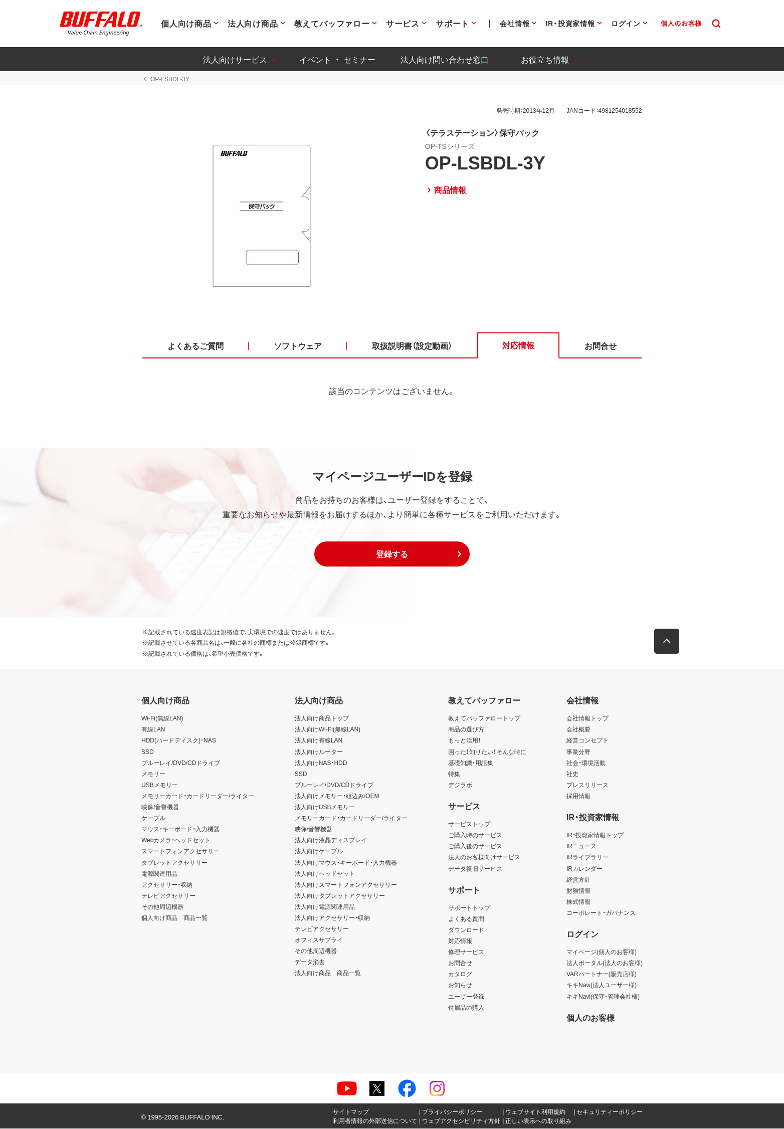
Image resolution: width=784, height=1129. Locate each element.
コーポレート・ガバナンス (601, 912)
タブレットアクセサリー (174, 862)
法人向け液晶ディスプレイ (331, 840)
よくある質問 (466, 918)
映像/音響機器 (160, 807)
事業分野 (578, 752)
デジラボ (460, 785)
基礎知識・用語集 (470, 763)
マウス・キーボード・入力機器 (180, 829)
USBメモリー (159, 785)
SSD (147, 752)
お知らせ (460, 985)
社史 (572, 774)
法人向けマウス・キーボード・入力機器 (346, 862)
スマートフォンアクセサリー (180, 851)
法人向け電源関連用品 (325, 906)
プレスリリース (587, 785)
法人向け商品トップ (322, 718)
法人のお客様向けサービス (484, 857)
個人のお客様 (590, 1018)
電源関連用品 (159, 873)
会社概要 (578, 729)
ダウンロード (466, 929)
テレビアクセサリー (168, 895)
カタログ (460, 974)
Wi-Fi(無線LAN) (162, 718)
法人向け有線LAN (318, 740)
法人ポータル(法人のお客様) (604, 963)
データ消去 (310, 962)
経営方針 (578, 879)
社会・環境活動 (586, 763)
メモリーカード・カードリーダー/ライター (197, 796)
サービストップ (469, 824)
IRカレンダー (584, 868)
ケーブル (153, 818)
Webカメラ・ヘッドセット (176, 840)
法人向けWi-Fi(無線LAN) (327, 729)
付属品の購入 (466, 1007)
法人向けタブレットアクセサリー (340, 895)
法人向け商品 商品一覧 (328, 973)
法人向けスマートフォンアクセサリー (346, 884)
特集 (454, 774)
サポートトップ (469, 907)
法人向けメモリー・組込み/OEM (337, 796)
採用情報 (578, 796)
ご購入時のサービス (475, 835)
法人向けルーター (319, 752)
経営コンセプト (587, 740)
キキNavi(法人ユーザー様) (601, 985)
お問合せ (460, 963)
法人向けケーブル (319, 851)
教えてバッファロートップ (484, 718)
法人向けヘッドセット (325, 873)
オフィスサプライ (319, 940)
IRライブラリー (587, 857)
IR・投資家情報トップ (595, 835)
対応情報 (460, 941)
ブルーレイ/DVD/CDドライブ (180, 763)
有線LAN (153, 729)
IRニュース (581, 846)
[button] (392, 554)
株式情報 (578, 901)
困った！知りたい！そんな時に (487, 752)
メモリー (153, 774)
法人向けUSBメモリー (325, 807)
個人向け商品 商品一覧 (174, 917)
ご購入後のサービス (475, 846)
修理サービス (466, 952)
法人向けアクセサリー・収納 (332, 917)
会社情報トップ (587, 718)
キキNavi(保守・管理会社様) (603, 996)
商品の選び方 (466, 729)
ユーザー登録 (466, 996)
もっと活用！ (464, 740)
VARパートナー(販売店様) (601, 974)
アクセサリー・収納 (166, 884)
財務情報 (578, 890)
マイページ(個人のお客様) (601, 952)
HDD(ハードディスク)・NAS (178, 740)
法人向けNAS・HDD (321, 763)
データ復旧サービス (475, 868)
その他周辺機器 (162, 906)
